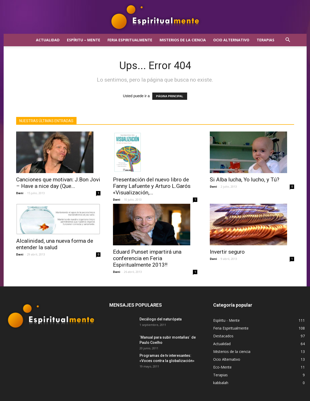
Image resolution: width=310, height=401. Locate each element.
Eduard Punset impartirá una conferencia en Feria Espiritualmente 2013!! (147, 258)
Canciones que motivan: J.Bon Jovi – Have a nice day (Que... (58, 182)
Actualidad (48, 39)
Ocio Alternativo (231, 39)
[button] (288, 40)
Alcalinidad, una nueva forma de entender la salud (54, 244)
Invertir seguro (227, 252)
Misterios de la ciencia (183, 39)
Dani (19, 193)
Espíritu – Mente (83, 39)
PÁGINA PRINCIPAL (169, 96)
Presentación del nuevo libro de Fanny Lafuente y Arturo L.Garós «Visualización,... (152, 186)
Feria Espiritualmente (129, 39)
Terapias (265, 39)
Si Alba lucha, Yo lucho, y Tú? (244, 179)
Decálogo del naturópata (161, 319)
